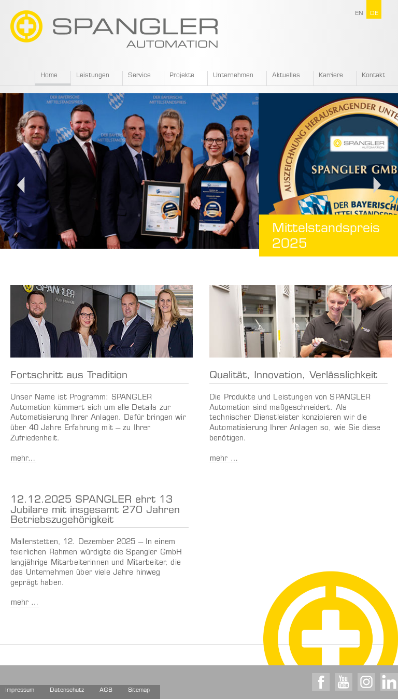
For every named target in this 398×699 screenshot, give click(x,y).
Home (49, 76)
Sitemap (139, 690)
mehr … (224, 459)
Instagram (366, 682)
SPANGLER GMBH (114, 29)
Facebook (321, 682)
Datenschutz (67, 690)
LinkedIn (389, 682)
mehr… (23, 459)
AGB (106, 690)
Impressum (19, 690)
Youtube (343, 682)
